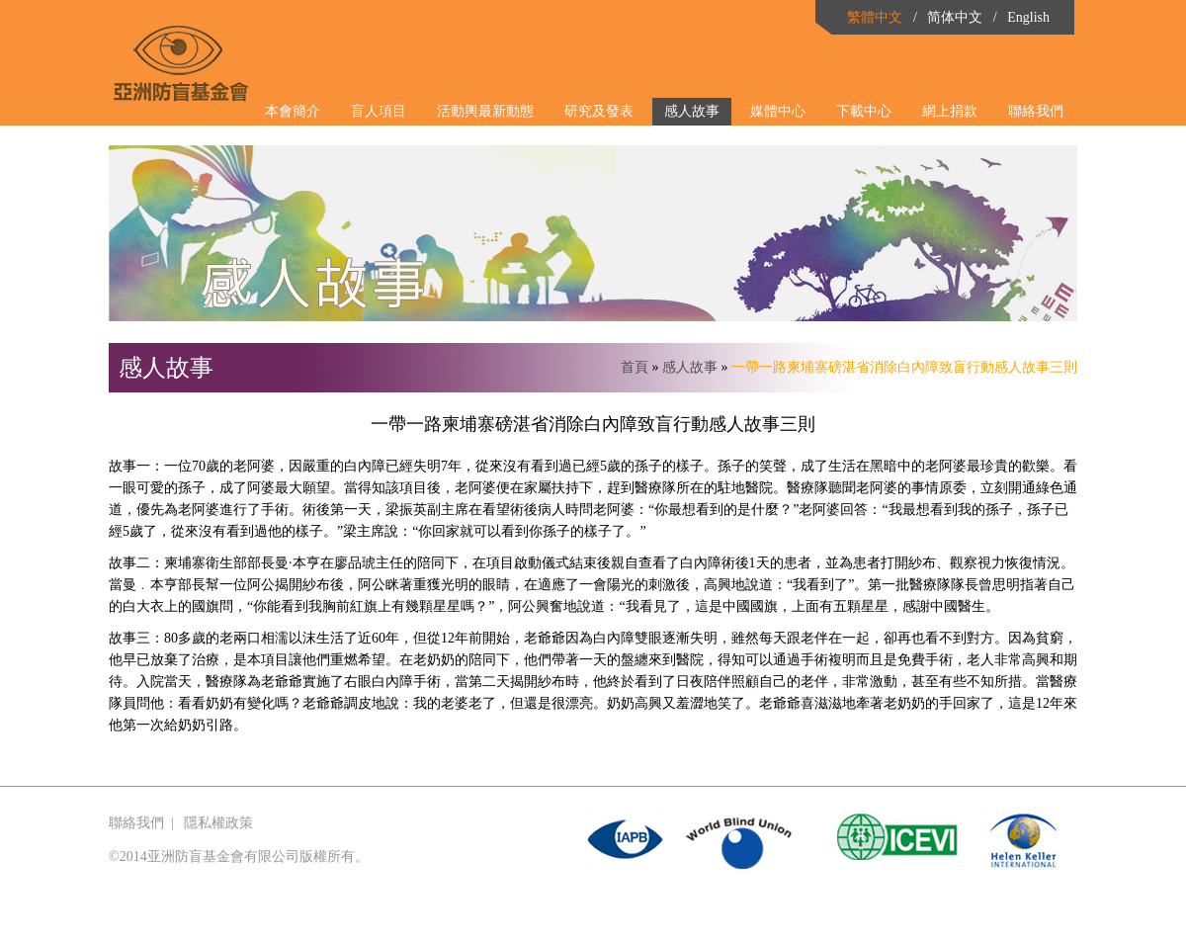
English (1028, 17)
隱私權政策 (218, 823)
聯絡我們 (1035, 111)
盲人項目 (378, 111)
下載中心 (863, 111)
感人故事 (692, 111)
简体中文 (954, 17)
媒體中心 (777, 111)
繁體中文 (874, 17)
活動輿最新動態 (485, 111)
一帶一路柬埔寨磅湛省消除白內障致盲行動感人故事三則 (904, 367)
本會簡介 (292, 111)
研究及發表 (599, 111)
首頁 (634, 367)
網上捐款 (949, 111)
